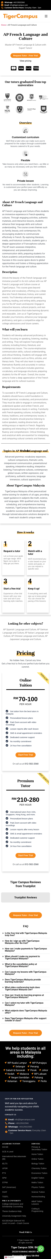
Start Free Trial (25, 755)
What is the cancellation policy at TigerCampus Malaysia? (21, 965)
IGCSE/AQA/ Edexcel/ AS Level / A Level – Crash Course (15, 1222)
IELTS (4, 1163)
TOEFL (5, 1197)
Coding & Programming (37, 1210)
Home (3, 25)
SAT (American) (9, 1187)
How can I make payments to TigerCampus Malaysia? (26, 949)
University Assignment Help (14, 1216)
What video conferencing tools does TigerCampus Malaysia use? (22, 988)
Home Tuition (37, 1154)
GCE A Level (7, 1152)
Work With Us (25, 1232)
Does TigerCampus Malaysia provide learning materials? (23, 980)
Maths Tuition (37, 1182)
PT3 (4, 1173)
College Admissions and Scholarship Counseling (12, 1205)
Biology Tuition (37, 1163)
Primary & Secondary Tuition (39, 1148)
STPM (5, 1182)
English (9, 1257)
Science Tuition (38, 1192)
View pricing (25, 61)
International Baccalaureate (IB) (14, 1157)
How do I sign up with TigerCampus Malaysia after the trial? (22, 942)
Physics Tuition (37, 1187)
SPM (4, 1178)
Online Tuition (37, 1159)
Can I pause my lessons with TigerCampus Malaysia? (25, 973)
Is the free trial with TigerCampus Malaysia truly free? (26, 934)
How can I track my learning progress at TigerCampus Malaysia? (24, 996)
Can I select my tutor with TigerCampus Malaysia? (24, 1004)
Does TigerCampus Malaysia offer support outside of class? (25, 1019)
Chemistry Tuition (39, 1168)
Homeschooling (38, 1197)
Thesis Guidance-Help (11, 1211)
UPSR (5, 1168)
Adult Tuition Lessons (36, 1202)
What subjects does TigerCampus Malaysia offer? (26, 1011)
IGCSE (5, 1147)
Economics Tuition (39, 1173)
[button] (2, 905)
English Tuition (37, 1178)
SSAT (4, 1192)
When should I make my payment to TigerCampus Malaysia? (22, 957)
